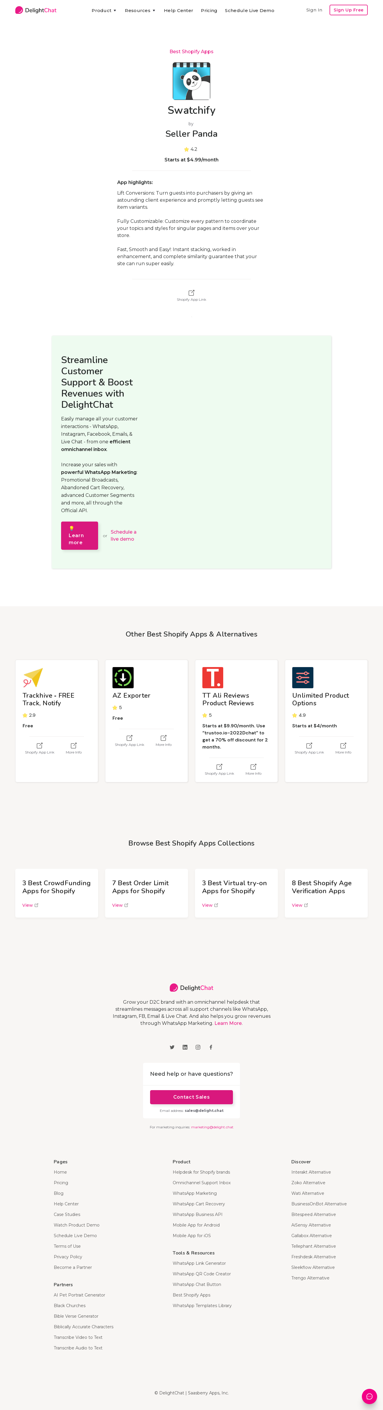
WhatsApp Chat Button (197, 1284)
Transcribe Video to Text (78, 1337)
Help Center (178, 10)
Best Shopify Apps (191, 51)
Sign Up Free (349, 10)
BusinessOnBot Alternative (319, 1204)
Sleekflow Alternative (313, 1267)
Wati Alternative (307, 1193)
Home (60, 1172)
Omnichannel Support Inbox (202, 1182)
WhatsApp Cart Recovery (199, 1204)
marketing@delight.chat (212, 1127)
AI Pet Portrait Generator (79, 1295)
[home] (35, 10)
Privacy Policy (68, 1256)
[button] (104, 10)
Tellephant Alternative (313, 1246)
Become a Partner (73, 1267)
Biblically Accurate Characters (83, 1326)
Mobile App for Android (196, 1225)
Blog (58, 1193)
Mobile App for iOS (192, 1235)
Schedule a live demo (124, 535)
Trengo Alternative (310, 1278)
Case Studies (67, 1214)
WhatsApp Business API (198, 1214)
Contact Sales (191, 1097)
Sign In (314, 10)
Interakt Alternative (311, 1172)
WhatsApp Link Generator (199, 1263)
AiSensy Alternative (311, 1225)
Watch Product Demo (77, 1225)
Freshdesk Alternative (313, 1256)
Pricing (209, 10)
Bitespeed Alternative (313, 1214)
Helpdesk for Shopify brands (201, 1172)
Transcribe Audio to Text (78, 1348)
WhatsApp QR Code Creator (202, 1274)
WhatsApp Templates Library (202, 1305)
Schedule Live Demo (249, 10)
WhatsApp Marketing (195, 1193)
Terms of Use (67, 1246)
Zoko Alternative (308, 1182)
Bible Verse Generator (76, 1316)
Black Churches (69, 1305)
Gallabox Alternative (311, 1235)
